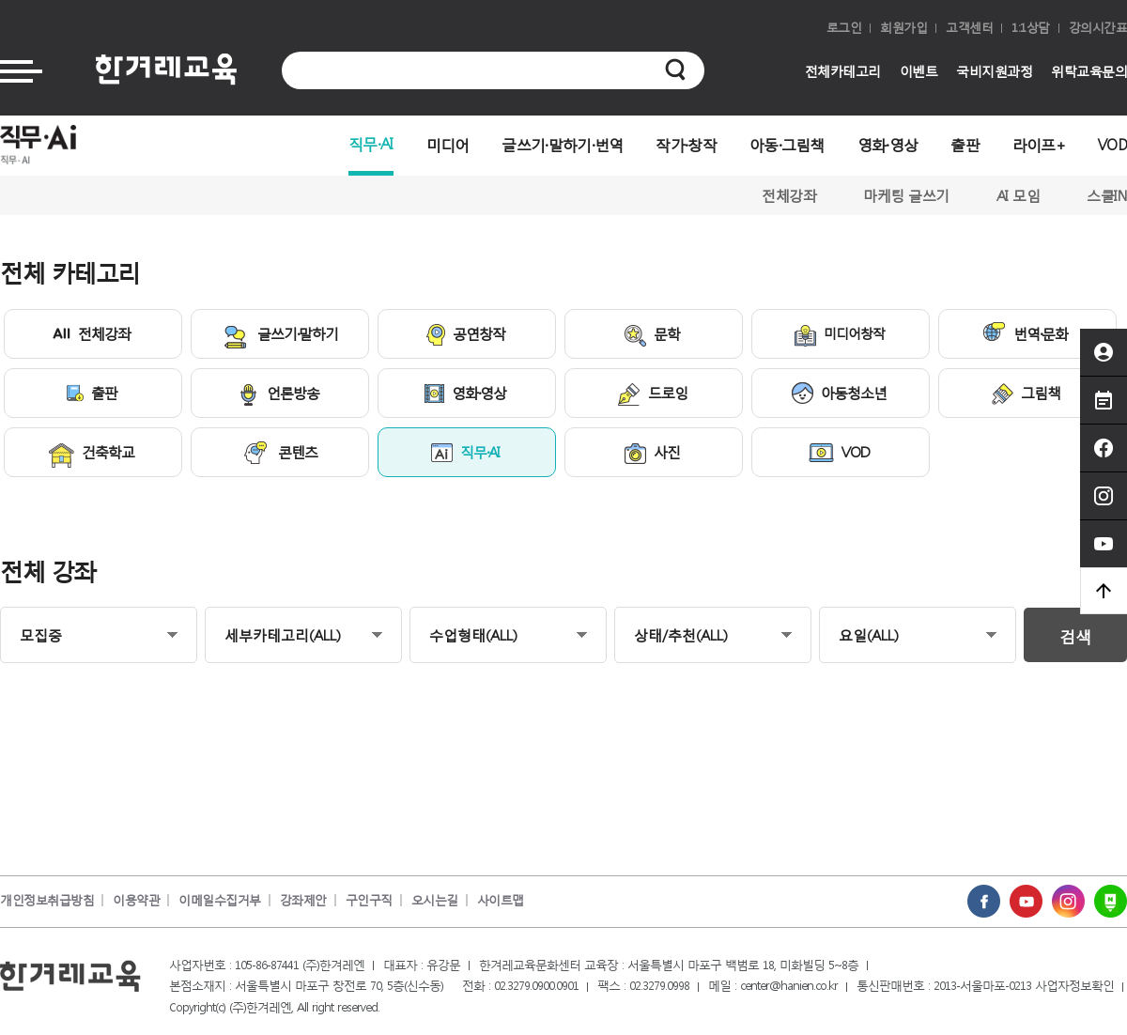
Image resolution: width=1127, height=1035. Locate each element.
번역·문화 (1025, 332)
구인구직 (369, 900)
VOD (1112, 144)
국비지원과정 (994, 71)
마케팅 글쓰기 (906, 195)
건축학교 (91, 455)
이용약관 (136, 900)
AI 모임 (1018, 195)
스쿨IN (1107, 195)
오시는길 (434, 900)
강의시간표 (1098, 28)
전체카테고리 (843, 71)
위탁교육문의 (1089, 71)
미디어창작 (840, 335)
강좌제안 (303, 900)
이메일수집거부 (219, 900)
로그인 (844, 28)
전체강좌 (789, 195)
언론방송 (278, 394)
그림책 (1026, 394)
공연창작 (465, 335)
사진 (652, 453)
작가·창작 (686, 144)
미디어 (448, 144)
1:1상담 (1030, 28)
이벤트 (919, 71)
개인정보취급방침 (47, 900)
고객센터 (969, 28)
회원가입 (903, 28)
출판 (965, 144)
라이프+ (1038, 144)
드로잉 (652, 394)
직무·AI (371, 143)
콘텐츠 (278, 452)
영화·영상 (888, 144)
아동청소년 (839, 393)
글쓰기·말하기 (279, 336)
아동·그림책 (787, 144)
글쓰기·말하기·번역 (562, 144)
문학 (652, 335)
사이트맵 (500, 900)
